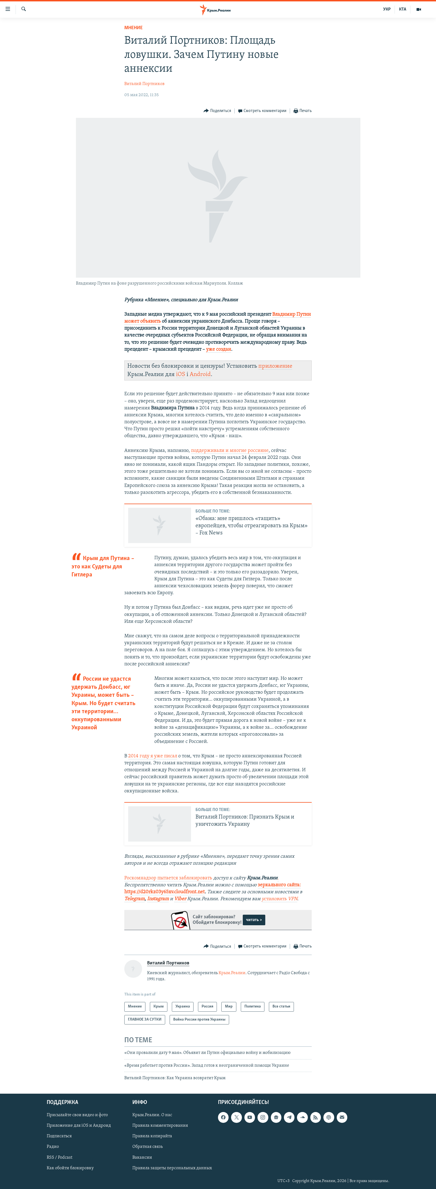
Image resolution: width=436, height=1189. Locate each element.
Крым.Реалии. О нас (152, 1115)
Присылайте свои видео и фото (77, 1115)
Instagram (158, 899)
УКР (387, 9)
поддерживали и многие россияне (230, 450)
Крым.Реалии (232, 973)
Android (200, 374)
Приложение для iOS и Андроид (79, 1126)
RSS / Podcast (59, 1157)
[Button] (217, 111)
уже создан (218, 349)
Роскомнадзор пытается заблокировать (168, 878)
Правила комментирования (160, 1126)
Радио (53, 1147)
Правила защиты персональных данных (172, 1168)
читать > (254, 920)
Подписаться (59, 1136)
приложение (275, 366)
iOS (180, 374)
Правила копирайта (152, 1136)
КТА (402, 9)
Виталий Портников (144, 84)
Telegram (134, 899)
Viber (180, 899)
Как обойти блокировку (70, 1168)
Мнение (133, 28)
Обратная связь (147, 1147)
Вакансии (142, 1157)
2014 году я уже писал (152, 756)
